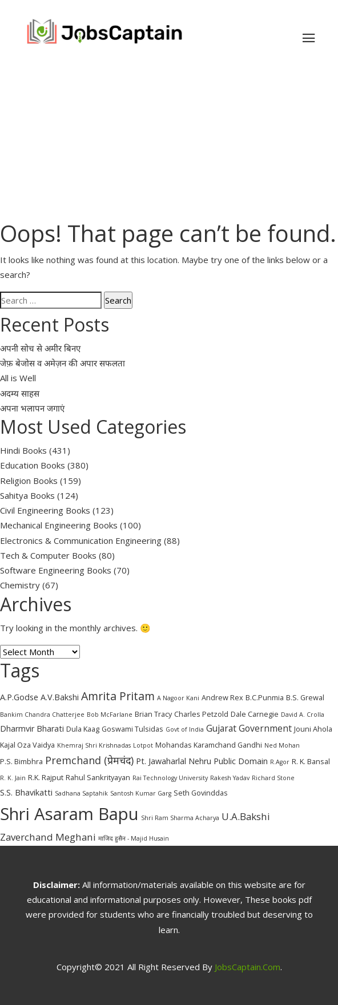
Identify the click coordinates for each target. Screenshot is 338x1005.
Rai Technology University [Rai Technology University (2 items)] (170, 778)
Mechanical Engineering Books (59, 525)
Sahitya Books (27, 495)
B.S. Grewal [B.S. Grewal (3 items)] (305, 697)
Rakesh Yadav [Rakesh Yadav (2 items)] (230, 778)
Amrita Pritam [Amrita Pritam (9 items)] (118, 696)
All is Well (18, 378)
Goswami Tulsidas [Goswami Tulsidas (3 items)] (132, 729)
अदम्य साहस (19, 393)
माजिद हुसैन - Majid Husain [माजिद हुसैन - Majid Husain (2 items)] (133, 838)
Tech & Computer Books (48, 555)
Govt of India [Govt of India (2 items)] (185, 729)
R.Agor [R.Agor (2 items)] (279, 762)
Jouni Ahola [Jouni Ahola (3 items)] (313, 729)
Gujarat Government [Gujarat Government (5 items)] (249, 728)
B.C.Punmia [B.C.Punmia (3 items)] (265, 697)
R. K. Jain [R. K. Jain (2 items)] (13, 778)
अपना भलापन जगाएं (32, 408)
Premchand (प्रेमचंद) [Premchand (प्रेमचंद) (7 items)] (89, 760)
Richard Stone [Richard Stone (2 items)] (273, 778)
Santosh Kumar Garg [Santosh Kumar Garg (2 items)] (140, 793)
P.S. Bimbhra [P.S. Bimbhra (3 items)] (21, 761)
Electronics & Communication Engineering (81, 540)
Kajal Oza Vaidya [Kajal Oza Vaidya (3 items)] (27, 745)
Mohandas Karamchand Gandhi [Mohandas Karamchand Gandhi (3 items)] (208, 745)
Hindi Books (23, 450)
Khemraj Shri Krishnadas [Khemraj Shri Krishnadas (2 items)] (94, 745)
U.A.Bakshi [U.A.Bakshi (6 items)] (246, 816)
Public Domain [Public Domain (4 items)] (241, 761)
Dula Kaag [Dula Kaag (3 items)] (82, 729)
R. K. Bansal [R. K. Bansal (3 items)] (311, 761)
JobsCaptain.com (247, 966)
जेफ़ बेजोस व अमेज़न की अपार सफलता (62, 363)
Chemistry (20, 585)
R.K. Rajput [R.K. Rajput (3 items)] (45, 777)
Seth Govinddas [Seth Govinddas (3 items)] (201, 793)
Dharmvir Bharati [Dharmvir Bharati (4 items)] (32, 728)
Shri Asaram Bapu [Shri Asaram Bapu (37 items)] (69, 813)
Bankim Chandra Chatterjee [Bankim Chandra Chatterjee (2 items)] (42, 715)
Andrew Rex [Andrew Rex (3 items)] (222, 697)
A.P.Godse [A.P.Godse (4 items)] (19, 697)
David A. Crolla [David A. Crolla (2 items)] (302, 715)
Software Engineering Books (55, 570)
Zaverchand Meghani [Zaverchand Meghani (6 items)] (48, 836)
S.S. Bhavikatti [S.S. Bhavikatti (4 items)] (26, 792)
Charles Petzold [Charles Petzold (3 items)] (201, 714)
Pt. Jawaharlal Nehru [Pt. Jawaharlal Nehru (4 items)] (173, 761)
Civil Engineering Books (45, 510)
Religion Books (29, 480)
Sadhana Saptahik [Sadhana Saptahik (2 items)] (81, 793)
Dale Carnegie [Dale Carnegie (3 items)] (255, 714)
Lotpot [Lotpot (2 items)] (143, 745)
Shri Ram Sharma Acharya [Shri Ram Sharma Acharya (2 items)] (180, 818)
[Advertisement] (169, 139)
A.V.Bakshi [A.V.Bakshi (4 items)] (60, 697)
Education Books (32, 465)
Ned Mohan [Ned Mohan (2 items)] (282, 745)
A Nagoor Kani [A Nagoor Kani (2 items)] (178, 698)
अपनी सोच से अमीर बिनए (40, 348)
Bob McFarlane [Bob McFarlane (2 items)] (109, 715)
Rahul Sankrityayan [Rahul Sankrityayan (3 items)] (98, 777)
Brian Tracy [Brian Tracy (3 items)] (153, 714)
